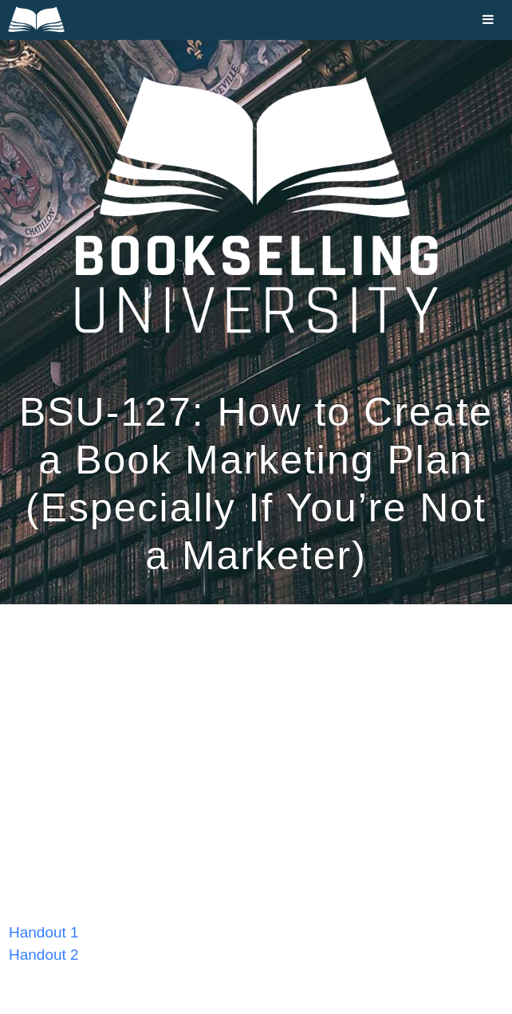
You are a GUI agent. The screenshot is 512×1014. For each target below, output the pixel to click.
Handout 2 (44, 954)
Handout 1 (44, 932)
